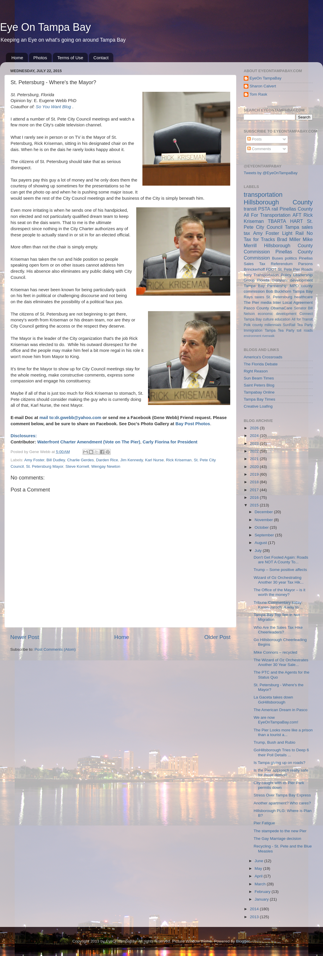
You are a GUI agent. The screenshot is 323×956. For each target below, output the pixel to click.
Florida (263, 280)
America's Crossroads (263, 357)
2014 (255, 909)
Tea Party (305, 325)
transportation (263, 194)
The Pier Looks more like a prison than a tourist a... (283, 732)
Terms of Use (70, 57)
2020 (255, 467)
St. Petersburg (279, 297)
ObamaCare (281, 308)
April (259, 876)
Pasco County (256, 308)
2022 (255, 451)
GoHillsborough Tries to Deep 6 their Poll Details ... (281, 752)
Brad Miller (288, 239)
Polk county (253, 325)
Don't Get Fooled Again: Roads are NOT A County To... (281, 559)
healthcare (303, 297)
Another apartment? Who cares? (282, 803)
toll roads (305, 330)
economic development (277, 314)
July (259, 550)
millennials (273, 325)
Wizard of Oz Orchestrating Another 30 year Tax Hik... (279, 579)
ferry (248, 275)
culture (268, 319)
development (301, 280)
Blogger (243, 941)
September (265, 535)
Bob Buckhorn (278, 291)
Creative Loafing (258, 406)
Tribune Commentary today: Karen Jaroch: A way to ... (278, 604)
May (259, 868)
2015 (255, 505)
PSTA (264, 208)
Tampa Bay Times (259, 399)
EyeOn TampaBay (266, 78)
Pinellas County (296, 208)
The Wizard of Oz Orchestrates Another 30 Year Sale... (281, 662)
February (263, 891)
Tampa (292, 227)
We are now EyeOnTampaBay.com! (276, 719)
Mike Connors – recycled (275, 652)
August (261, 542)
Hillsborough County (278, 202)
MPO (294, 286)
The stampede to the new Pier (280, 831)
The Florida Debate (261, 364)
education (282, 319)
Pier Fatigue (264, 823)
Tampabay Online (259, 392)
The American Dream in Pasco (280, 710)
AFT (297, 215)
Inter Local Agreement (293, 302)
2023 (255, 443)
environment (252, 336)
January (262, 899)
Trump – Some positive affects (280, 569)
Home (17, 57)
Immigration (253, 330)
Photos (40, 57)
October (262, 527)
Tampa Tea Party (280, 330)
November (264, 520)
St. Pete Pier (289, 269)
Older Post (217, 637)
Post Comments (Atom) (55, 649)
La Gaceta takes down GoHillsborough (273, 699)
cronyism (279, 280)
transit (250, 208)
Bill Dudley (55, 460)
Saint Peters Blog (259, 385)
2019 (255, 474)
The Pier (251, 302)
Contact (101, 57)
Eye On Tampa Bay (45, 27)
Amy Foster (34, 460)
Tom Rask (258, 94)
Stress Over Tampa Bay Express (282, 795)
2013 (255, 917)
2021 (255, 459)
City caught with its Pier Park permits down (279, 785)
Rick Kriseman (178, 460)
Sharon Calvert (263, 86)
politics (291, 258)
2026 (255, 428)
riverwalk (268, 336)
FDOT (271, 269)
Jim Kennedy (131, 460)
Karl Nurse (154, 460)
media (266, 302)
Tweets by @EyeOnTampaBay (270, 173)
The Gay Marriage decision (277, 838)
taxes (259, 297)
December (264, 512)
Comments (259, 149)
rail (275, 208)
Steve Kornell (77, 466)
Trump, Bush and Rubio (274, 742)
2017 (255, 490)
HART (296, 221)
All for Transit (302, 319)
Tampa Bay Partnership (265, 286)
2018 (255, 482)
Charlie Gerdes (80, 460)
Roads (307, 269)
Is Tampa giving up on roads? (279, 762)
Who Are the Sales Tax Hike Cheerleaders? (278, 629)
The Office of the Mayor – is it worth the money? (279, 592)
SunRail (289, 325)
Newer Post (24, 637)
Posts (254, 139)
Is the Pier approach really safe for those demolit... (281, 772)
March (261, 884)
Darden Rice (107, 460)
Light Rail (293, 233)
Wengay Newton (105, 466)
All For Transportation (267, 215)
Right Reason (256, 371)
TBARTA (277, 221)
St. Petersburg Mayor (44, 466)
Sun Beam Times (259, 378)
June (259, 861)
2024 (255, 435)
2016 (255, 497)
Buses (277, 258)
